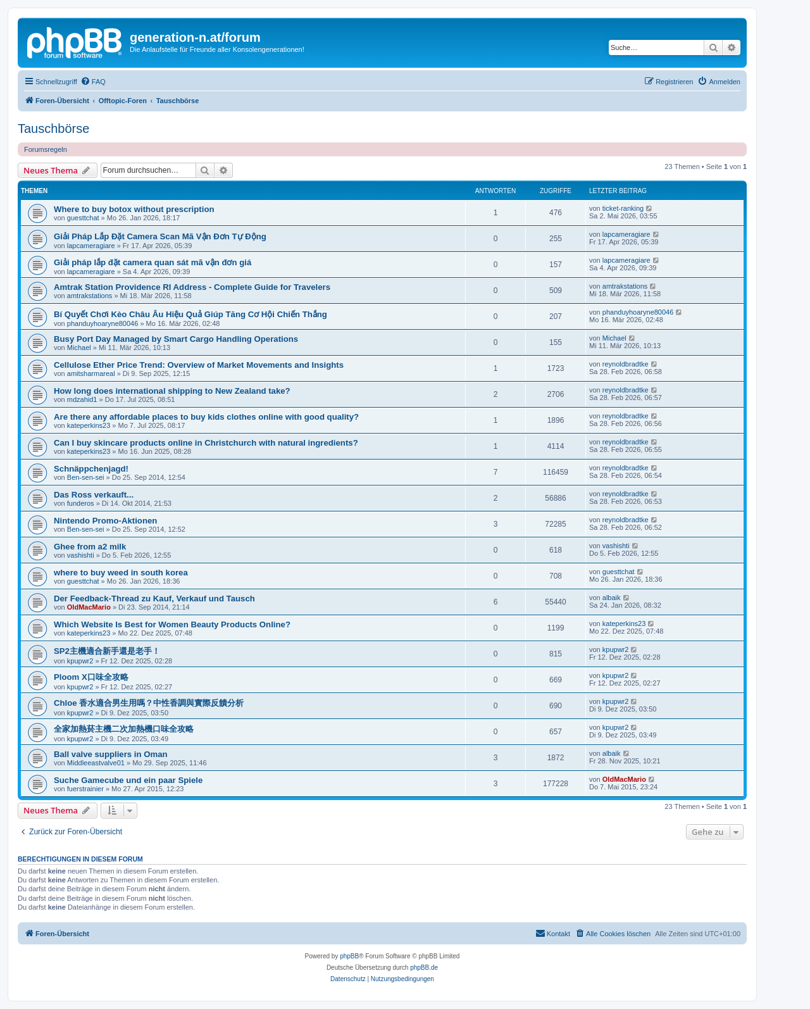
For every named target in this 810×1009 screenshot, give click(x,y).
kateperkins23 (89, 425)
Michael (79, 347)
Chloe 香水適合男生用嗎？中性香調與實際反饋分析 (149, 703)
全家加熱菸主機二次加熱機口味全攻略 (124, 729)
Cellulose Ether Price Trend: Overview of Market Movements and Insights (199, 365)
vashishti (80, 555)
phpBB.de (424, 967)
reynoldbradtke (625, 364)
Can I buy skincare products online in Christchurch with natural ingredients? (206, 443)
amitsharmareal (91, 373)
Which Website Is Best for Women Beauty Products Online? (172, 624)
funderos (80, 503)
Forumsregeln (45, 149)
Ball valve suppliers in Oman (111, 754)
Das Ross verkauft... (94, 494)
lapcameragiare (91, 245)
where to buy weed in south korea (121, 572)
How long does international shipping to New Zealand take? (172, 391)
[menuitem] (93, 81)
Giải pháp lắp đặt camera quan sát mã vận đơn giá (152, 262)
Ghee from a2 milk (90, 546)
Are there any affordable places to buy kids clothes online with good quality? (206, 417)
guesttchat (83, 218)
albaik (611, 597)
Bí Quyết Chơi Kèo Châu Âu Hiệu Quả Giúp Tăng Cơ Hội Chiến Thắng (190, 314)
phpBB (349, 956)
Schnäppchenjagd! (91, 468)
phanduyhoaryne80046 (103, 323)
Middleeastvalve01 (96, 763)
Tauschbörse (53, 128)
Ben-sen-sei (85, 477)
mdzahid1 (82, 399)
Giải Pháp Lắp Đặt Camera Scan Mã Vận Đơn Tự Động (160, 236)
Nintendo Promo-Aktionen (105, 520)
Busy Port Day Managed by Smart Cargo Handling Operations (176, 339)
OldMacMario (89, 607)
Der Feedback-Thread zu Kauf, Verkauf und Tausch (154, 598)
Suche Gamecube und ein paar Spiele (128, 780)
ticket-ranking (623, 208)
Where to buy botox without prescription (134, 209)
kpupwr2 (80, 661)
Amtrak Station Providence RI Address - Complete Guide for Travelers (192, 287)
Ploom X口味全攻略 (91, 677)
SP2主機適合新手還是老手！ (107, 651)
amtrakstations (90, 295)
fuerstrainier (85, 789)
